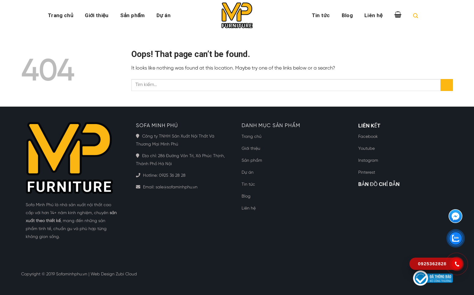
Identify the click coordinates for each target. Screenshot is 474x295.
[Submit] (447, 85)
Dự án (163, 15)
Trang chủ (60, 15)
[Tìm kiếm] (415, 17)
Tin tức (321, 15)
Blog (347, 15)
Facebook (368, 136)
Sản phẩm (132, 15)
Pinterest (366, 172)
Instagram (368, 160)
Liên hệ (373, 15)
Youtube (366, 148)
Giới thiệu (96, 15)
